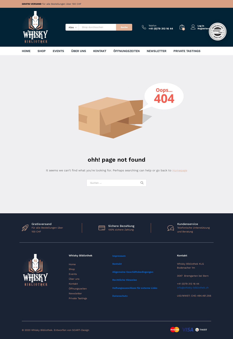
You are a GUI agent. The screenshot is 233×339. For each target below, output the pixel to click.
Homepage (179, 170)
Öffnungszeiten (126, 51)
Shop (42, 51)
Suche (124, 27)
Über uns (78, 51)
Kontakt (99, 51)
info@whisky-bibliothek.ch (193, 287)
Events (58, 51)
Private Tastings (186, 51)
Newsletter (156, 51)
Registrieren (204, 28)
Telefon (152, 25)
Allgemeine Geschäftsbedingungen (132, 271)
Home (26, 51)
